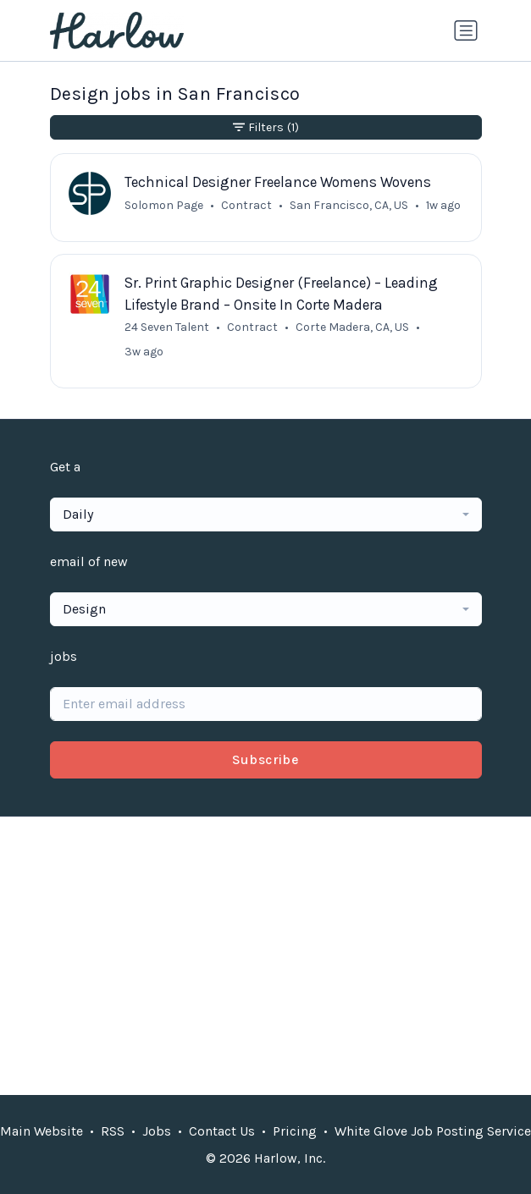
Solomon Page (163, 205)
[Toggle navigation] (466, 30)
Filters (266, 127)
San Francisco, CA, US (349, 205)
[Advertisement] (266, 955)
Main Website (41, 1131)
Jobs (156, 1131)
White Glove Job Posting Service (433, 1131)
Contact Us (222, 1131)
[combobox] (266, 514)
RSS (112, 1131)
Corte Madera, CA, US (352, 327)
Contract (246, 205)
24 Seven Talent (166, 327)
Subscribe (266, 759)
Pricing (295, 1131)
